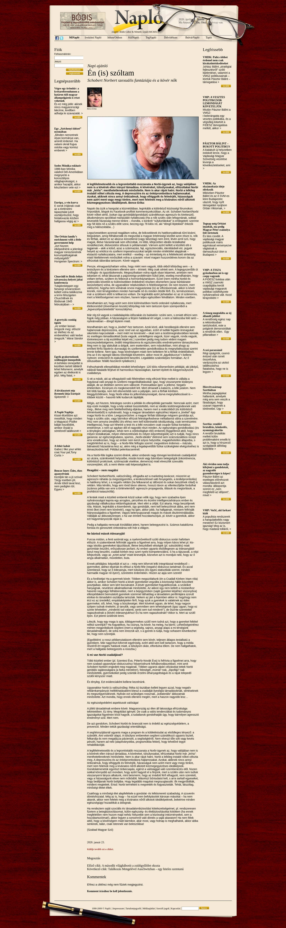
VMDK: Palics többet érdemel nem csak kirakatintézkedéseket (215, 60)
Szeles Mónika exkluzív (67, 165)
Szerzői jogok (162, 908)
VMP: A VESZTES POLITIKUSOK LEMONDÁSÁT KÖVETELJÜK (214, 102)
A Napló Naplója (64, 412)
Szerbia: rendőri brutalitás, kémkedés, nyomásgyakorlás (215, 427)
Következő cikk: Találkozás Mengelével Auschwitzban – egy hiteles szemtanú (135, 869)
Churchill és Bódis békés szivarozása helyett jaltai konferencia (68, 279)
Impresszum (118, 908)
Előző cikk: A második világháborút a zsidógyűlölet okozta (123, 865)
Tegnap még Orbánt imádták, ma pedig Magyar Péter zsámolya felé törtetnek (216, 228)
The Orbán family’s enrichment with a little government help (67, 239)
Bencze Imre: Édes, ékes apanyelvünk (68, 472)
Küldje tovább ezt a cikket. (100, 849)
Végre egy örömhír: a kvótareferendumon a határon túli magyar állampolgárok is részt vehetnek (67, 94)
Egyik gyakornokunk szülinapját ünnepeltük (67, 358)
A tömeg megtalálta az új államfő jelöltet (217, 315)
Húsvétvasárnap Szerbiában (212, 389)
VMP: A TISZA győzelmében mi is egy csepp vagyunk (216, 273)
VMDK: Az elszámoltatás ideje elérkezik (213, 186)
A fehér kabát (62, 446)
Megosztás (93, 858)
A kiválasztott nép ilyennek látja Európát (67, 392)
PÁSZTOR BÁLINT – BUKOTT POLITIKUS (216, 145)
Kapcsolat (175, 908)
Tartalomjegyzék (133, 908)
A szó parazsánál (212, 350)
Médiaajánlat (149, 908)
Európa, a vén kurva (66, 202)
